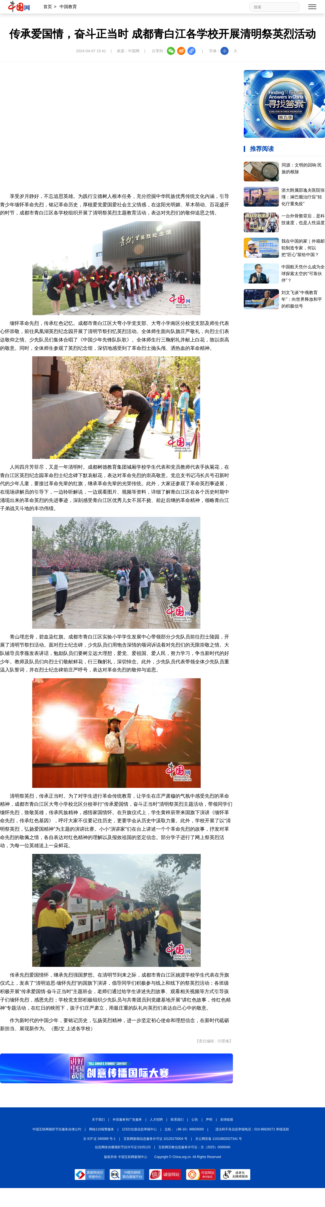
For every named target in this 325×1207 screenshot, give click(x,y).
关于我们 (98, 1119)
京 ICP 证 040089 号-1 (99, 1139)
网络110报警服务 (101, 1129)
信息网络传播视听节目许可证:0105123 (123, 1147)
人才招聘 (156, 1119)
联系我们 (177, 1119)
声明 (209, 1119)
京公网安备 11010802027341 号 (218, 1139)
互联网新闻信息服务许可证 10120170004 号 (155, 1139)
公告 (194, 1119)
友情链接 (226, 1119)
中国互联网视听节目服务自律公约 (56, 1129)
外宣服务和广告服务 (127, 1119)
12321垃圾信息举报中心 (139, 1129)
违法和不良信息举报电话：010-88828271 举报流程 (252, 1129)
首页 (47, 6)
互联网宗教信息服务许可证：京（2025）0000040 (194, 1147)
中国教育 (68, 6)
